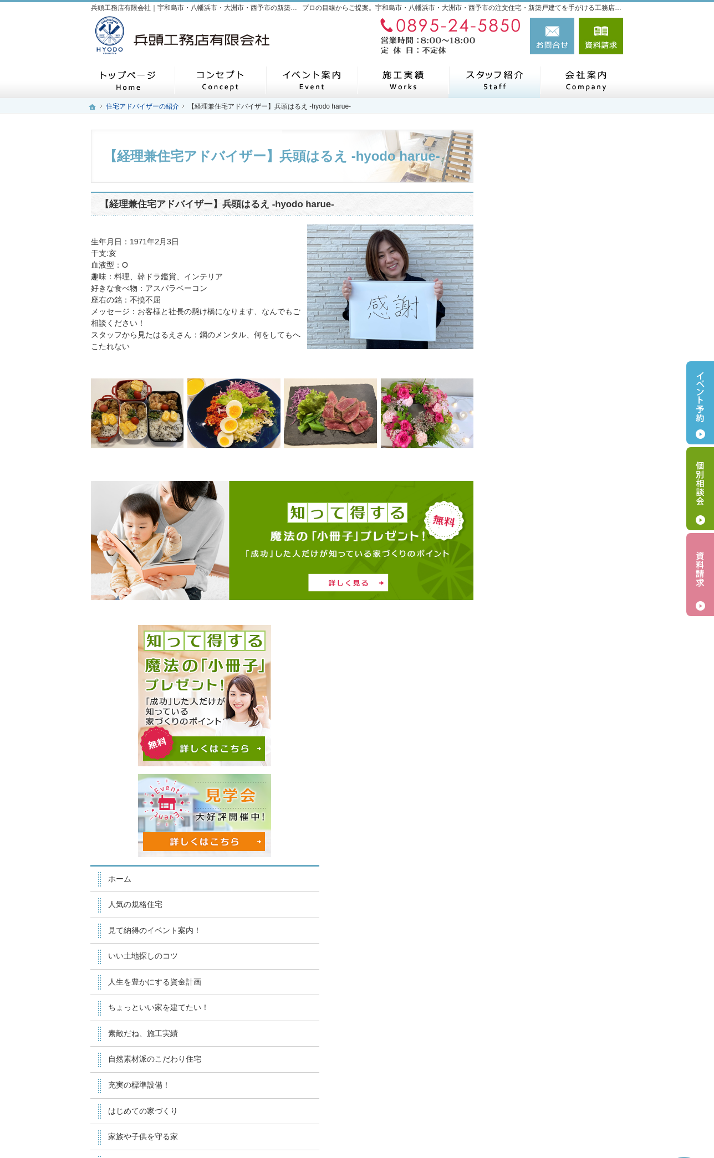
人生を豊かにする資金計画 (554, 486)
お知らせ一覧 (531, 847)
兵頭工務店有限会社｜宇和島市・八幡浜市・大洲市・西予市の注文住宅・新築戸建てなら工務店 (420, 1131)
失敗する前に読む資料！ (550, 795)
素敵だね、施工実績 (543, 538)
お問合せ (552, 36)
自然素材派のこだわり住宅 (554, 564)
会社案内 (523, 692)
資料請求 (601, 36)
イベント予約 (700, 402)
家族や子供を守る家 (543, 641)
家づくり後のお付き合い (550, 667)
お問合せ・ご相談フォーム (556, 1079)
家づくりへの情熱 (539, 718)
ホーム (519, 383)
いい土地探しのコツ (543, 461)
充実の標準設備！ (539, 589)
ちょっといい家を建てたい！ (558, 512)
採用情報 (523, 770)
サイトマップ (531, 898)
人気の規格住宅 (535, 409)
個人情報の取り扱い (543, 873)
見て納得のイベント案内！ (554, 435)
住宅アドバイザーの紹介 (550, 744)
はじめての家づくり (543, 615)
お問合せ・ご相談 (539, 821)
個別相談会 (700, 488)
